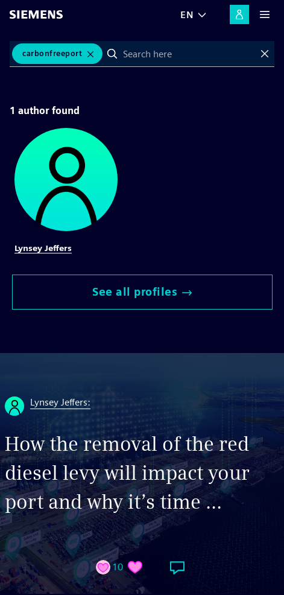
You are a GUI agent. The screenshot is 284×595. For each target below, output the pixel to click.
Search (112, 53)
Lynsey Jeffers (43, 248)
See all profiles (142, 291)
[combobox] (188, 53)
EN (187, 15)
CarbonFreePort (52, 53)
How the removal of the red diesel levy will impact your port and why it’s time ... (127, 473)
